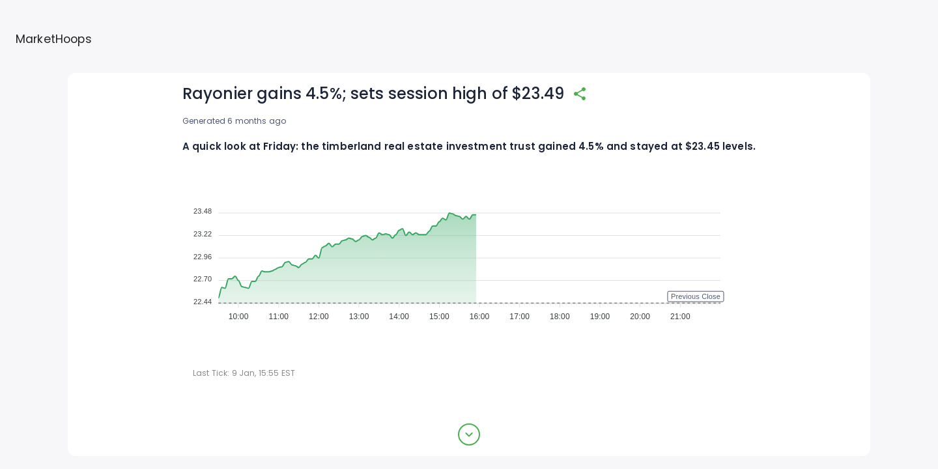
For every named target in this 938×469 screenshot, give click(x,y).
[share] (580, 94)
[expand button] (469, 434)
